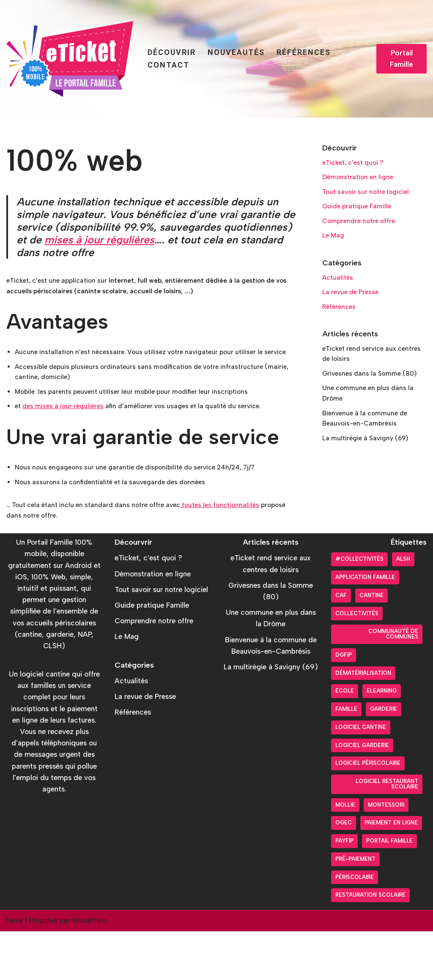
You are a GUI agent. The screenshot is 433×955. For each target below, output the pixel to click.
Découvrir (172, 52)
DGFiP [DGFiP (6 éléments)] (343, 678)
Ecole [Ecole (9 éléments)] (344, 714)
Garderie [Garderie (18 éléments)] (383, 732)
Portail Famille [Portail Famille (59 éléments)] (389, 864)
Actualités (339, 287)
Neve (14, 944)
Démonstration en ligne (360, 179)
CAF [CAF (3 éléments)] (341, 619)
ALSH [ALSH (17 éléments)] (403, 582)
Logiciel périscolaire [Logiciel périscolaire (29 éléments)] (367, 786)
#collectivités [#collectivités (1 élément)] (359, 582)
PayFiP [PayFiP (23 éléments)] (344, 864)
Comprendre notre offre (361, 227)
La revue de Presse (353, 302)
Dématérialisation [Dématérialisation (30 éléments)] (363, 696)
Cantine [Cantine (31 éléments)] (371, 619)
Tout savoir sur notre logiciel (369, 195)
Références (304, 52)
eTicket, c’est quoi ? (356, 164)
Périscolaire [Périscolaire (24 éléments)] (354, 901)
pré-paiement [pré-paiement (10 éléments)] (355, 882)
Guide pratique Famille (359, 211)
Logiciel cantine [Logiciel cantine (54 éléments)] (360, 751)
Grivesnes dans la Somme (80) (373, 389)
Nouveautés (236, 52)
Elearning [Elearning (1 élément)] (382, 714)
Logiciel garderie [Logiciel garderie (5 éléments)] (362, 769)
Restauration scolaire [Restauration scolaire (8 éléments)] (370, 918)
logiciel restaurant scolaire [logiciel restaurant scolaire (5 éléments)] (387, 807)
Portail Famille (401, 58)
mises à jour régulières (99, 239)
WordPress (89, 944)
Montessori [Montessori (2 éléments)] (386, 828)
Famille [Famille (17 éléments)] (346, 732)
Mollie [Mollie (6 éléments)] (345, 828)
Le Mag (334, 242)
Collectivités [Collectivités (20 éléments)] (356, 637)
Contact (168, 64)
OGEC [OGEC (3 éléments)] (343, 846)
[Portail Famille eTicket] (69, 59)
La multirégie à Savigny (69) (369, 460)
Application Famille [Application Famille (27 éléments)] (365, 601)
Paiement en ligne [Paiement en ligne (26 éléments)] (391, 846)
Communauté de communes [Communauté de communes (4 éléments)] (393, 657)
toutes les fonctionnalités (236, 527)
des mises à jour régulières (67, 424)
